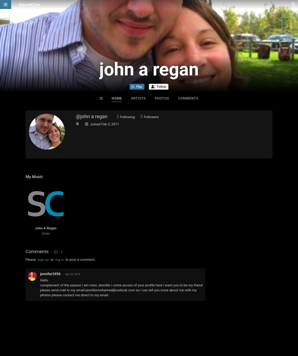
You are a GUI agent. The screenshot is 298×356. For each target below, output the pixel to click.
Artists (138, 98)
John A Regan (46, 228)
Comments (188, 98)
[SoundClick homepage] (29, 4)
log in (59, 260)
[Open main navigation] (5, 4)
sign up (43, 260)
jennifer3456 (50, 274)
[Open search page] (293, 4)
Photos (162, 98)
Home (117, 98)
